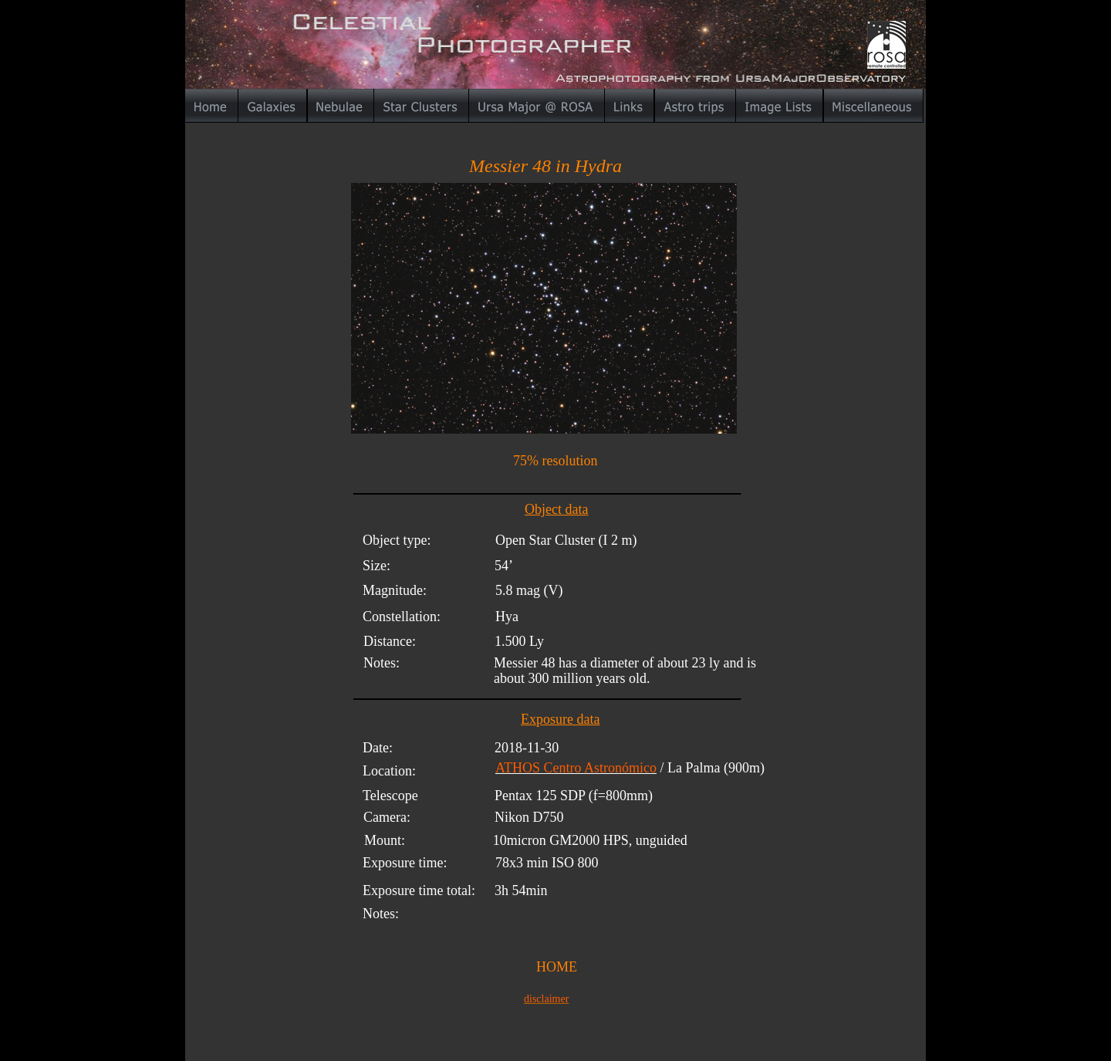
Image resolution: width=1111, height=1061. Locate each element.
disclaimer (546, 999)
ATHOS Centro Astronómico (576, 767)
